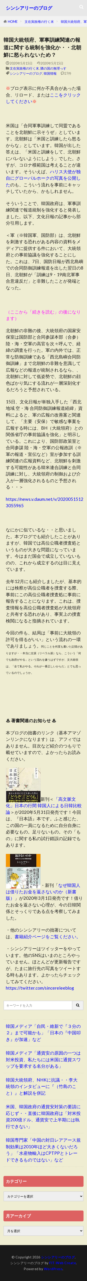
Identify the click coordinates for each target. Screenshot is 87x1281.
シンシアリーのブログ (29, 8)
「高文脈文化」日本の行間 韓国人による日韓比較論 (44, 805)
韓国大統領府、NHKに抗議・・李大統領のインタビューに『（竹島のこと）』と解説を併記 (41, 1086)
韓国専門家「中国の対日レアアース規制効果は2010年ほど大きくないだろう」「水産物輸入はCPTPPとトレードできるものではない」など (43, 1149)
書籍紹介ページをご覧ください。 (48, 936)
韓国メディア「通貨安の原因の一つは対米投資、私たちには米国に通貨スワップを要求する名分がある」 (43, 1059)
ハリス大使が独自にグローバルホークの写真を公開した (43, 178)
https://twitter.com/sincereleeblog (40, 988)
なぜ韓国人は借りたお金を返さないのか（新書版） (43, 891)
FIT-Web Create (62, 1263)
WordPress (53, 1269)
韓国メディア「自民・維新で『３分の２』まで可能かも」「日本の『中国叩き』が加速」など (43, 1032)
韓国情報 (50, 73)
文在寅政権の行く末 (39, 21)
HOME (13, 21)
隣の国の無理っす (53, 68)
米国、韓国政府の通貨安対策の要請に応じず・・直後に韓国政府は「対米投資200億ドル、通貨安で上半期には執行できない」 (43, 1116)
